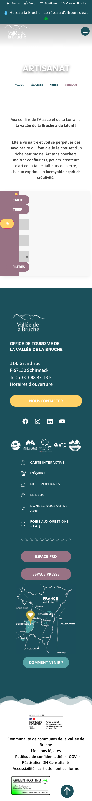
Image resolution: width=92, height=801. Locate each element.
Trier (17, 209)
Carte (18, 200)
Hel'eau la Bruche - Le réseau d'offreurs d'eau (49, 12)
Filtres (19, 267)
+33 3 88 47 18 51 (36, 377)
